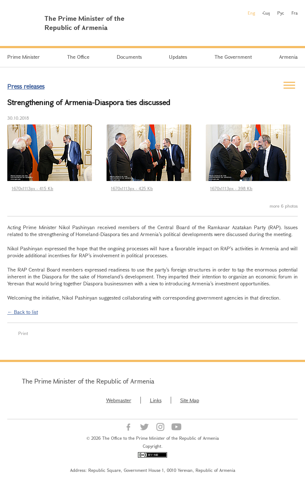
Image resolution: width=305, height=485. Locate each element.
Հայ (266, 13)
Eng (251, 13)
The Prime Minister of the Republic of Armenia (88, 381)
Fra (295, 13)
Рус (280, 13)
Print (23, 333)
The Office (78, 56)
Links (156, 400)
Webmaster (118, 400)
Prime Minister (23, 56)
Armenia (288, 56)
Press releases (26, 86)
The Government (233, 56)
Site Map (189, 400)
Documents (129, 56)
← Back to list (22, 311)
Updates (178, 56)
